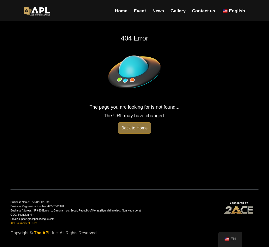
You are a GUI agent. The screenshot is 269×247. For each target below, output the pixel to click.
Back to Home (134, 128)
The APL (42, 233)
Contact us (203, 10)
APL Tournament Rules (24, 223)
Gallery (178, 10)
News (158, 10)
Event (140, 10)
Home (121, 10)
